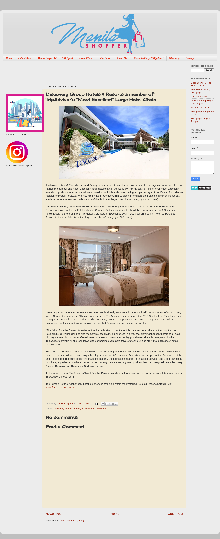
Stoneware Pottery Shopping (200, 91)
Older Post (175, 513)
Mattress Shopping (200, 107)
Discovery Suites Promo (94, 408)
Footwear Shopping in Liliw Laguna (202, 102)
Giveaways (174, 58)
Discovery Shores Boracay (67, 408)
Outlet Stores (104, 58)
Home (9, 58)
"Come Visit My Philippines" (148, 58)
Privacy (190, 58)
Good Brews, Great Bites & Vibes (201, 84)
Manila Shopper (65, 403)
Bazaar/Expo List (47, 58)
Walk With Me (25, 58)
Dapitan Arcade (199, 96)
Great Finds (85, 58)
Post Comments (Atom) (72, 520)
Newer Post (54, 513)
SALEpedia (68, 58)
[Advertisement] (108, 71)
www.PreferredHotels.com (60, 387)
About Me (122, 58)
